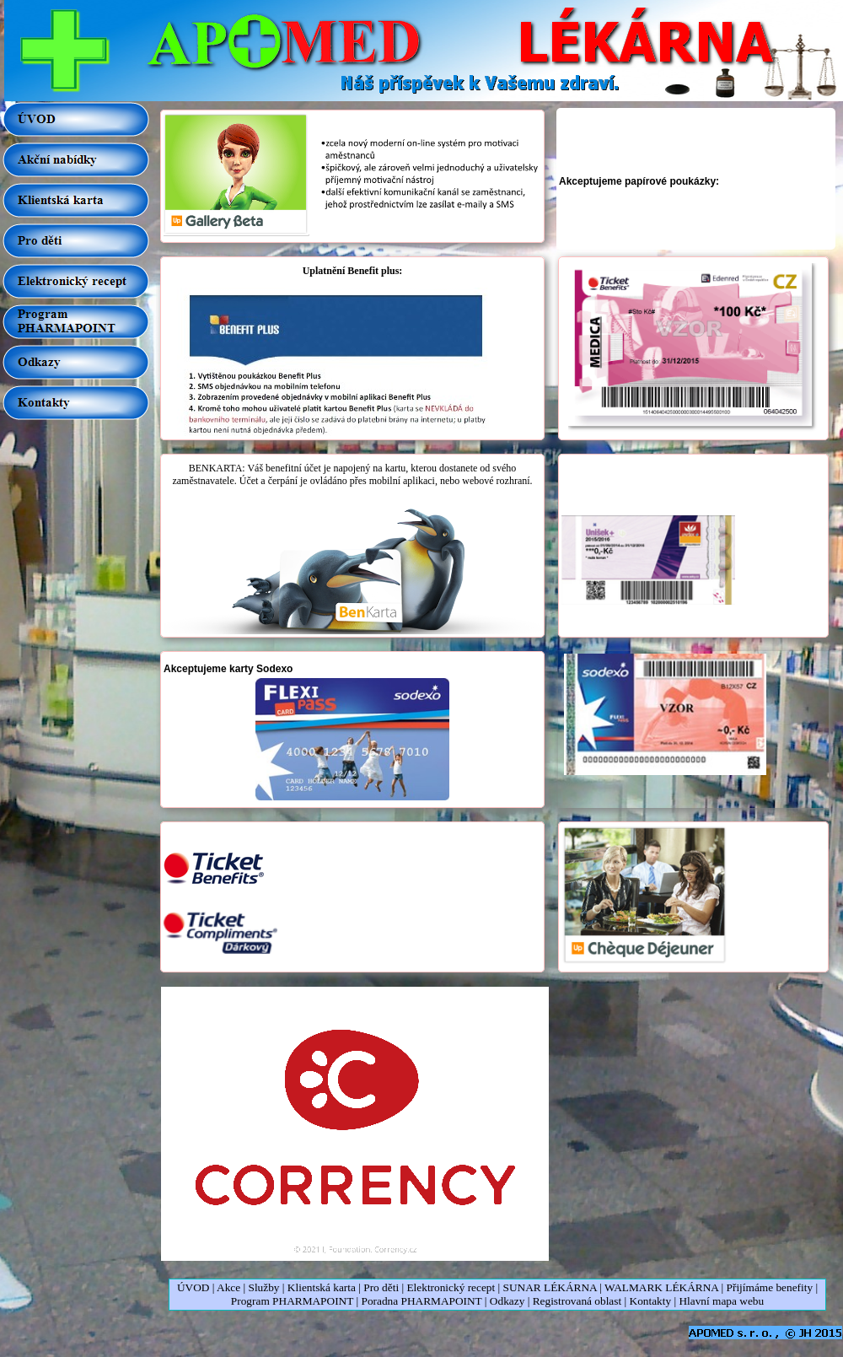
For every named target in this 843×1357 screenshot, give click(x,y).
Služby (265, 1287)
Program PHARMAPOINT (292, 1301)
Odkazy (507, 1301)
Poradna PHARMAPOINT (421, 1301)
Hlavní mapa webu (721, 1301)
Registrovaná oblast (577, 1301)
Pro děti (381, 1287)
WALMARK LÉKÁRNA (661, 1287)
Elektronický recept (450, 1287)
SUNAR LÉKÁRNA (550, 1287)
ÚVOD (193, 1287)
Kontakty (651, 1301)
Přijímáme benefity (770, 1287)
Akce (228, 1287)
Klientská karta (321, 1287)
